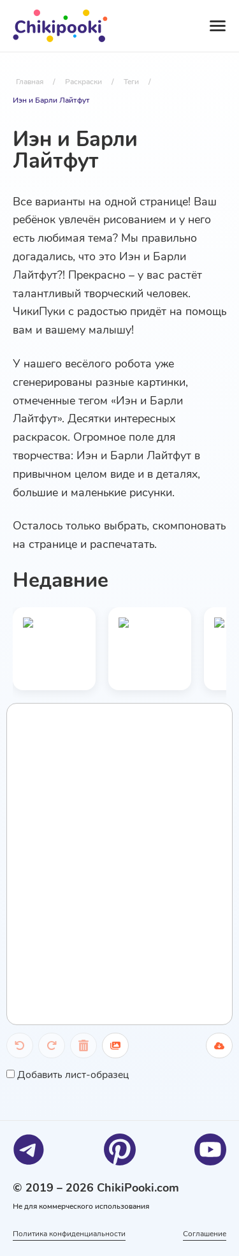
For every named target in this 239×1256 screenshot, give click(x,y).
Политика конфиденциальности (69, 1234)
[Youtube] (210, 1149)
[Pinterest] (120, 1149)
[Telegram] (29, 1149)
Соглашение (204, 1234)
